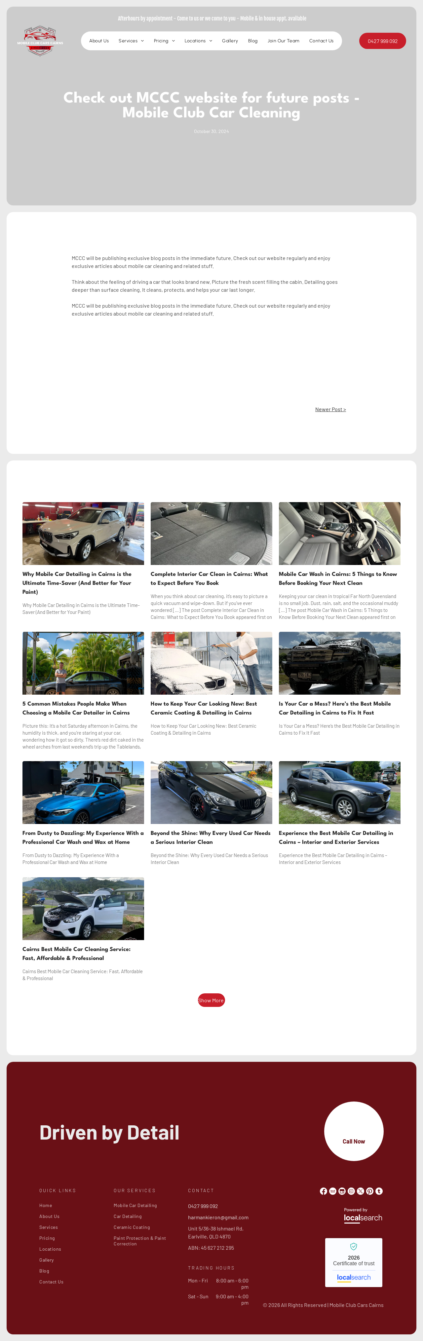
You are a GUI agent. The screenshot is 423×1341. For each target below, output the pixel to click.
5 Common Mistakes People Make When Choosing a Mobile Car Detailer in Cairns (76, 708)
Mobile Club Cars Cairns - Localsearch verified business (353, 1262)
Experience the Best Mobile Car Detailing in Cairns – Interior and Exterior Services (336, 838)
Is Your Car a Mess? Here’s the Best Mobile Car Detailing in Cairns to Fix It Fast (335, 708)
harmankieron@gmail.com (218, 1217)
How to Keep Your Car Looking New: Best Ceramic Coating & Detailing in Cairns (204, 708)
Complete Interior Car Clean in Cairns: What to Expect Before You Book (209, 579)
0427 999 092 (203, 1206)
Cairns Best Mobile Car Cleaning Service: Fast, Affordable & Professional (76, 954)
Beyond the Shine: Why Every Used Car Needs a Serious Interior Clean (211, 838)
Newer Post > (330, 409)
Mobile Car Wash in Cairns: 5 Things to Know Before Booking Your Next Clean (338, 579)
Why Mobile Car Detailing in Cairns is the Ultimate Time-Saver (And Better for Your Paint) (77, 583)
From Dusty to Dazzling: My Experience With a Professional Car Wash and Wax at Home (83, 838)
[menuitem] (99, 41)
